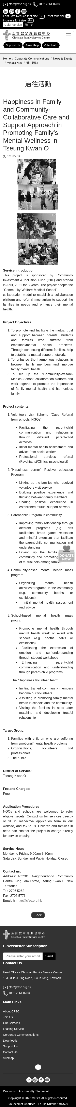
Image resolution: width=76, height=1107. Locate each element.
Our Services (11, 1023)
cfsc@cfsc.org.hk (17, 4)
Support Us (13, 45)
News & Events (62, 58)
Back (38, 915)
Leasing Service (13, 1028)
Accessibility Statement (34, 1091)
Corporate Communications (32, 58)
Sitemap (8, 1058)
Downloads (10, 1040)
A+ (30, 20)
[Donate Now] (66, 553)
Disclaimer (10, 1091)
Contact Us (10, 1052)
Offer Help (50, 45)
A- (42, 16)
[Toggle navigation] (68, 35)
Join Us (8, 1017)
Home (7, 58)
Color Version (13, 24)
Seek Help (32, 45)
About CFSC (11, 1011)
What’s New (14, 62)
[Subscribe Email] (23, 956)
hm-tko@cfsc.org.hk (27, 900)
